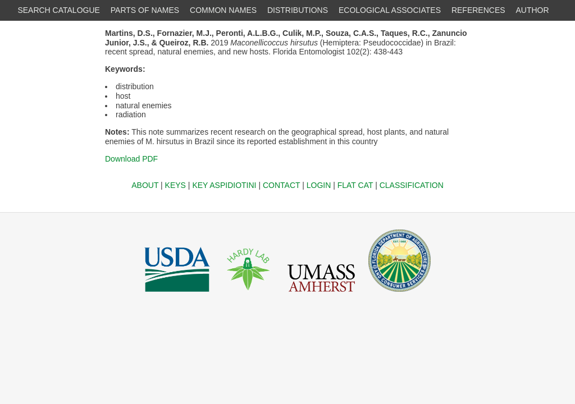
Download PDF (131, 158)
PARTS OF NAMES (145, 10)
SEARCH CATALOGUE (58, 10)
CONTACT (281, 185)
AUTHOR (532, 10)
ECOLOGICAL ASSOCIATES (390, 10)
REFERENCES (478, 10)
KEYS (175, 185)
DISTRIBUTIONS (297, 10)
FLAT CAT (355, 185)
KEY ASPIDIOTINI (224, 185)
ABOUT (144, 185)
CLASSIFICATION (412, 185)
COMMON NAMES (223, 10)
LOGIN (319, 185)
